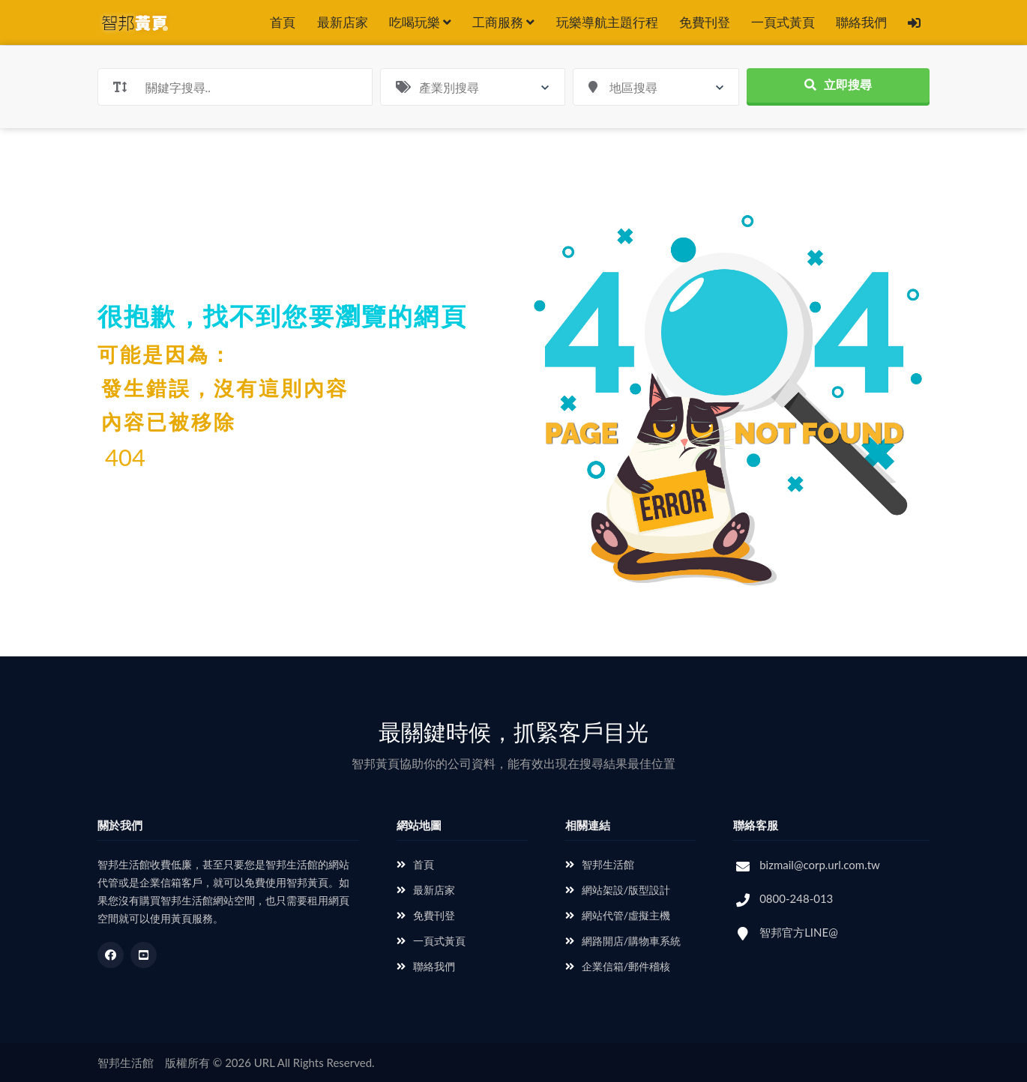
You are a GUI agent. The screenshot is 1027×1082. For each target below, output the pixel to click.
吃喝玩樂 (420, 22)
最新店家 (342, 22)
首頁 (282, 22)
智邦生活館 (599, 864)
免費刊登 (704, 22)
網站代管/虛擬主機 (617, 915)
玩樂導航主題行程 (607, 22)
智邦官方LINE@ (798, 932)
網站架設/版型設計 (617, 889)
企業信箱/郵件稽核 (617, 966)
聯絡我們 (861, 22)
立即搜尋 (838, 84)
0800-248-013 (796, 898)
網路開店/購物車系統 (623, 940)
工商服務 (503, 22)
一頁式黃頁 (783, 22)
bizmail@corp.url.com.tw (819, 864)
